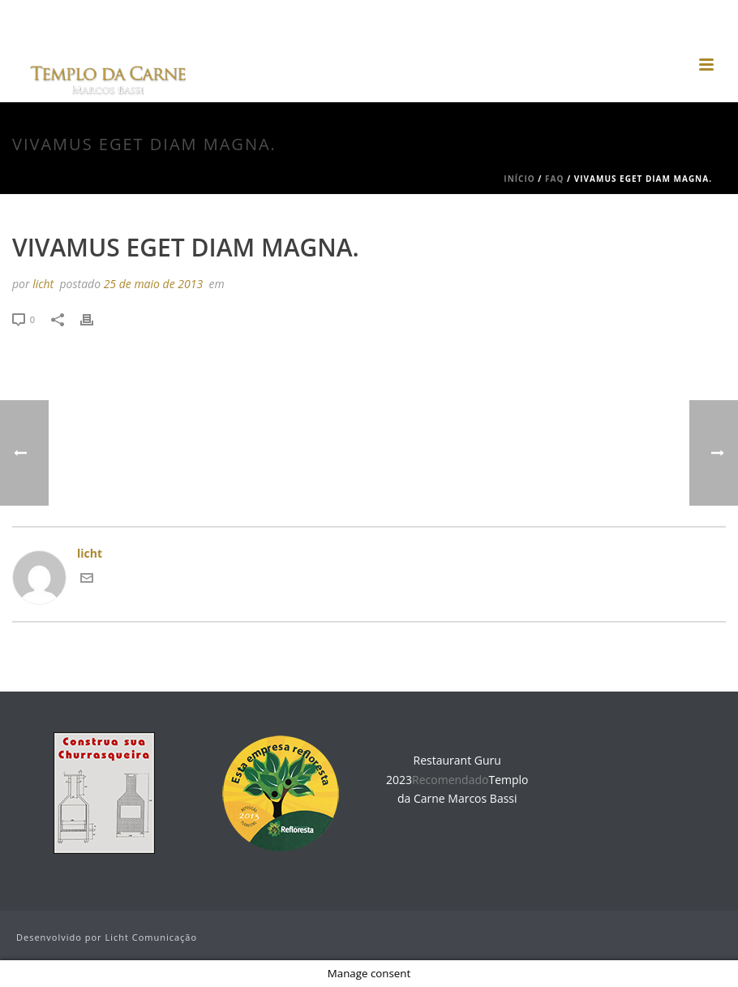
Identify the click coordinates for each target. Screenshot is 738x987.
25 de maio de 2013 (153, 283)
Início (519, 178)
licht (43, 283)
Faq (554, 178)
